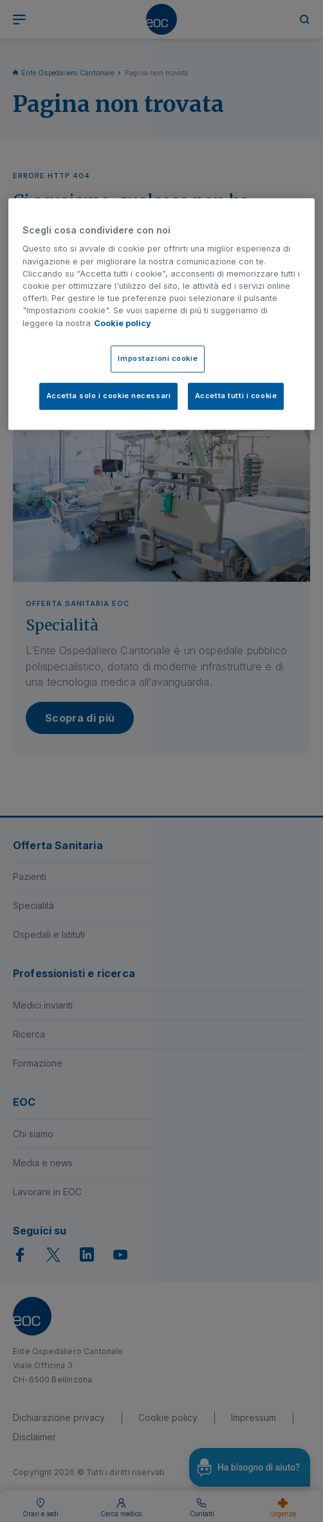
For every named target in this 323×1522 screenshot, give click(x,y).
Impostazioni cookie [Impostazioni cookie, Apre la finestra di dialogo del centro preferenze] (158, 358)
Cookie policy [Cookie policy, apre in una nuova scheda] (122, 323)
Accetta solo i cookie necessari (108, 395)
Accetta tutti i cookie (236, 395)
